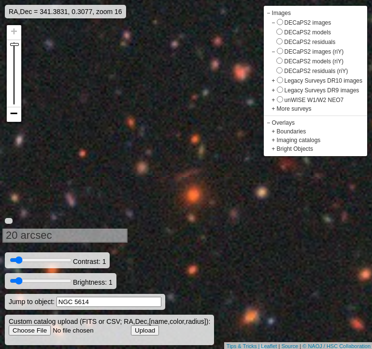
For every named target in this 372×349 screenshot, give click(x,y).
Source (289, 346)
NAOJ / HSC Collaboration (339, 346)
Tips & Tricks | (244, 346)
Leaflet (269, 346)
